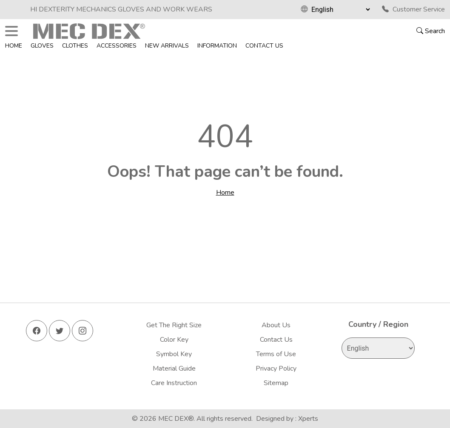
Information (217, 46)
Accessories (117, 46)
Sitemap (276, 383)
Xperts (308, 418)
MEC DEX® (176, 418)
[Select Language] (340, 9)
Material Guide (174, 368)
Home (13, 46)
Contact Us (264, 46)
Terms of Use (276, 354)
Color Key (174, 339)
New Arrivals (167, 46)
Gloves (42, 46)
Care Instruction (174, 383)
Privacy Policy (276, 368)
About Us (276, 325)
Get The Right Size (174, 325)
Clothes (75, 46)
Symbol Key (174, 354)
